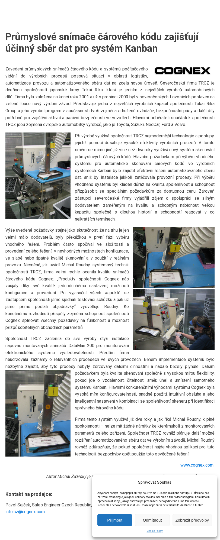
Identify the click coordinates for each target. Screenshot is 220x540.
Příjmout (114, 520)
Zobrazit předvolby (192, 520)
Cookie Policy (155, 530)
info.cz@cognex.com (25, 511)
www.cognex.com (197, 465)
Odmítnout (152, 520)
